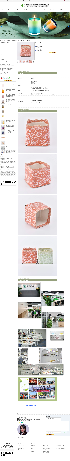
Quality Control (28, 9)
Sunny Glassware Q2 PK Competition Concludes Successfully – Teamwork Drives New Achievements (8, 170)
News (45, 9)
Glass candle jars (4, 44)
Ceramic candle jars (11, 40)
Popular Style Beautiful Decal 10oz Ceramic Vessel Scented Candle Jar (10, 101)
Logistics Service (46, 451)
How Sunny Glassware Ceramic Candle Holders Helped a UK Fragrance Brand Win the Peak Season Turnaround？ (8, 162)
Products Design (46, 446)
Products (19, 9)
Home (3, 9)
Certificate (45, 449)
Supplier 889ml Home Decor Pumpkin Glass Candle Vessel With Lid (11, 147)
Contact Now (8, 80)
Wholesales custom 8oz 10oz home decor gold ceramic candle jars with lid (10, 116)
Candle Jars (11, 9)
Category (4, 40)
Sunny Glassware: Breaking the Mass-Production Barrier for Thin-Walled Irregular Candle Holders (8, 167)
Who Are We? (45, 454)
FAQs (61, 9)
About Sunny (38, 9)
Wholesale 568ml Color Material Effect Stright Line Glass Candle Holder (10, 137)
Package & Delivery (46, 448)
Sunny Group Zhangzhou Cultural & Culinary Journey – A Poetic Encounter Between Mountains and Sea (8, 157)
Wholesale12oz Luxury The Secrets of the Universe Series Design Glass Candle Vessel (11, 132)
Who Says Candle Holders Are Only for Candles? (8, 159)
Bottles (2, 52)
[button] (68, 25)
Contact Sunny (53, 9)
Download (32, 451)
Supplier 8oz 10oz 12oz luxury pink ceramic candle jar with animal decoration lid (11, 96)
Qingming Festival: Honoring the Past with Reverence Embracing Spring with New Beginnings (8, 175)
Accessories (3, 56)
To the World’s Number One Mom (7, 164)
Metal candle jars (4, 48)
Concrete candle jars (4, 50)
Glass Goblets (3, 54)
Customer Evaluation (46, 445)
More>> (9, 154)
